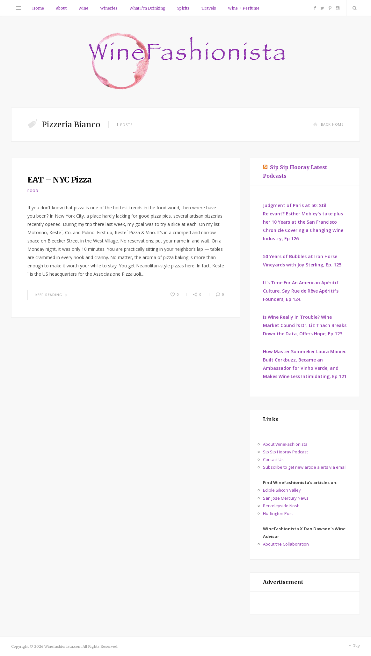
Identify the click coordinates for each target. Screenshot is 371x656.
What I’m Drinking (147, 8)
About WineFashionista (285, 444)
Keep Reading (51, 295)
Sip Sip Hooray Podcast (285, 452)
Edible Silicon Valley (282, 490)
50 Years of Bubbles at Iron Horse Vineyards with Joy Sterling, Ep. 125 (302, 260)
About (61, 8)
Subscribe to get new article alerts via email (304, 467)
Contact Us (273, 459)
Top (353, 646)
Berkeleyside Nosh (281, 506)
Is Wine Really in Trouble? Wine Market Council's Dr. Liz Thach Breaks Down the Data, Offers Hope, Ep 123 (304, 325)
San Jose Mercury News (286, 498)
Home (38, 8)
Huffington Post (278, 513)
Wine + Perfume (243, 8)
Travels (208, 8)
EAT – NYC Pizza (59, 180)
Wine (83, 8)
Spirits (183, 8)
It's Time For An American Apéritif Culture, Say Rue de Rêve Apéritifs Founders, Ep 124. (300, 291)
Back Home (328, 124)
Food (33, 190)
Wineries (109, 8)
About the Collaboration (286, 544)
